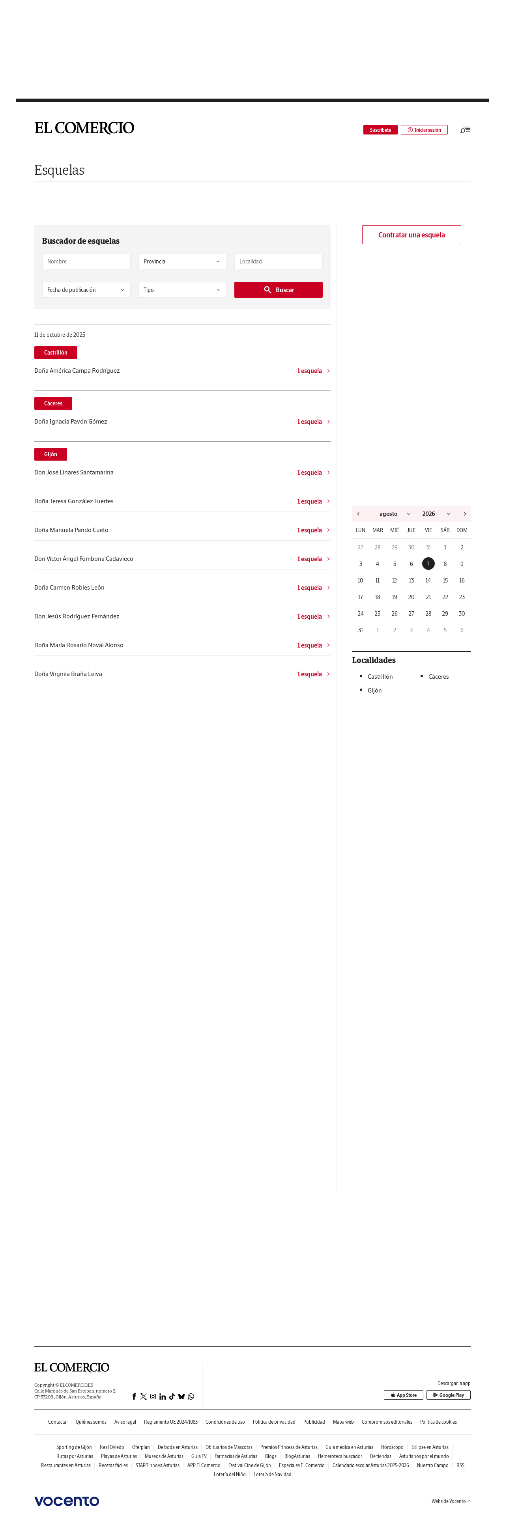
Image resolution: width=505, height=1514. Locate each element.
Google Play (448, 1395)
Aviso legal (125, 1422)
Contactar (58, 1422)
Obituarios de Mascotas (229, 1447)
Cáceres (53, 403)
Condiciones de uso (225, 1422)
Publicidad (314, 1422)
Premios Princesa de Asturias (289, 1447)
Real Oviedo (112, 1447)
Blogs (271, 1456)
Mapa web (343, 1422)
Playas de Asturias (119, 1456)
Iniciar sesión (424, 130)
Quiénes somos (91, 1422)
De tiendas (380, 1456)
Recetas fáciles (113, 1465)
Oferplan (141, 1447)
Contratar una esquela (411, 234)
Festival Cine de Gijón (249, 1465)
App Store (404, 1395)
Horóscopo (392, 1447)
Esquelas (59, 169)
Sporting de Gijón (74, 1447)
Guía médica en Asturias (349, 1447)
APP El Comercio (204, 1465)
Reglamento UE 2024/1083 (171, 1422)
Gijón (50, 454)
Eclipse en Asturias (430, 1447)
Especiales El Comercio (302, 1465)
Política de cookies (438, 1422)
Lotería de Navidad (273, 1474)
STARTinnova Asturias (158, 1465)
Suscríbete (380, 130)
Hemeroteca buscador (340, 1456)
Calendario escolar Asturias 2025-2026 (371, 1465)
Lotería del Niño (230, 1474)
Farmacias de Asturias (236, 1456)
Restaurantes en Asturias (66, 1465)
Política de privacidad (274, 1422)
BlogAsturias (297, 1456)
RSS (460, 1465)
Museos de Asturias (164, 1456)
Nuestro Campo (433, 1465)
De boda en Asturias (178, 1447)
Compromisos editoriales (387, 1422)
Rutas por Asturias (74, 1456)
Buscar (278, 290)
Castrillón (55, 352)
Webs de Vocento (451, 1501)
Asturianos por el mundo (424, 1456)
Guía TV (199, 1456)
